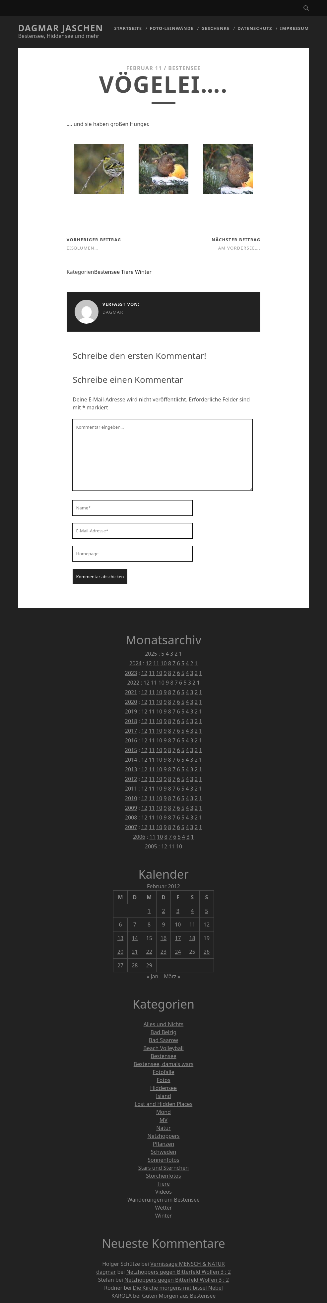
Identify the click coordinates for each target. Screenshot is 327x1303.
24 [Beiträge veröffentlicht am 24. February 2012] (178, 951)
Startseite (128, 28)
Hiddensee (163, 1088)
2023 (131, 673)
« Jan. (153, 976)
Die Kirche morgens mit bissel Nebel (178, 1287)
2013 (131, 769)
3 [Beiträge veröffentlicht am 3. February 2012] (177, 911)
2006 (139, 836)
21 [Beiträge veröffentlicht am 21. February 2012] (135, 951)
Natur (163, 1128)
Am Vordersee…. (239, 248)
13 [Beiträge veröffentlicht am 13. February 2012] (120, 938)
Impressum (294, 28)
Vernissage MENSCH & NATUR (187, 1263)
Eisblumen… (82, 248)
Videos (163, 1191)
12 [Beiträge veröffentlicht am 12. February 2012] (207, 924)
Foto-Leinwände (172, 28)
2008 (131, 817)
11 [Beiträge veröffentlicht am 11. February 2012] (192, 924)
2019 (131, 711)
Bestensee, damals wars (163, 1064)
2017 (131, 730)
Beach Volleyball (163, 1048)
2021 (131, 692)
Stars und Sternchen (163, 1167)
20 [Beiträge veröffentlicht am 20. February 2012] (120, 951)
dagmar (112, 312)
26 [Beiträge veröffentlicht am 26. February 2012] (207, 951)
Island (163, 1096)
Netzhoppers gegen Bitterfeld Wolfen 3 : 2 (178, 1271)
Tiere (127, 271)
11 (156, 663)
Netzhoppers (163, 1136)
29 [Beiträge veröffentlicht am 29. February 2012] (149, 965)
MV (163, 1120)
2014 (131, 759)
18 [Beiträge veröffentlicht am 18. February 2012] (192, 938)
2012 (131, 779)
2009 (131, 808)
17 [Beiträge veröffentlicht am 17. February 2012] (178, 938)
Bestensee (184, 68)
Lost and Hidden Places (163, 1104)
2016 (131, 740)
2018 (131, 721)
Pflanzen (163, 1143)
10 (163, 663)
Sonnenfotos (163, 1159)
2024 (135, 663)
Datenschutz (254, 28)
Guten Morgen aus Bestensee (179, 1295)
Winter (143, 271)
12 (149, 663)
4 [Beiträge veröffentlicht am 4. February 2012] (192, 911)
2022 (133, 682)
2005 (151, 846)
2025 (151, 653)
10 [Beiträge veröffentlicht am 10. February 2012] (178, 924)
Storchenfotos (163, 1175)
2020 (131, 702)
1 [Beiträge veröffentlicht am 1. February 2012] (149, 911)
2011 (131, 788)
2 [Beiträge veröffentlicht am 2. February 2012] (163, 911)
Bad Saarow (163, 1040)
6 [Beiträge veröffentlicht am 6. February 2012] (120, 924)
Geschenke (215, 28)
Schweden (163, 1151)
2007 (131, 827)
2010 (131, 798)
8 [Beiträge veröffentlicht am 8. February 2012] (149, 924)
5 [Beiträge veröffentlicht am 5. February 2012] (206, 911)
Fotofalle (163, 1072)
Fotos (163, 1080)
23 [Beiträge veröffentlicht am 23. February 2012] (163, 951)
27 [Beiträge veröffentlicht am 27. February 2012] (120, 965)
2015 (131, 750)
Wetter (163, 1207)
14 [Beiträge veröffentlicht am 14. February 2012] (135, 938)
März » (172, 976)
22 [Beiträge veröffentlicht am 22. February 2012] (149, 951)
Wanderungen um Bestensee (163, 1199)
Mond (163, 1112)
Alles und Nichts (163, 1024)
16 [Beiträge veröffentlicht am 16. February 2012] (163, 938)
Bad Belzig (163, 1032)
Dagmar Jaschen (60, 28)
